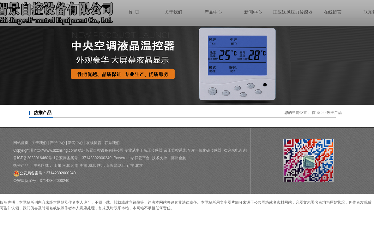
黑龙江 (119, 165)
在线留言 (93, 143)
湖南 (83, 165)
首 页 (316, 112)
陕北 (101, 165)
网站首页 (20, 143)
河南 (74, 165)
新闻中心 (75, 143)
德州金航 (178, 158)
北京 (139, 165)
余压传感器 (152, 150)
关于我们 (39, 143)
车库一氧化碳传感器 (204, 150)
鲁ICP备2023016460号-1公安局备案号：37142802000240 (62, 158)
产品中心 (57, 143)
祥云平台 (142, 158)
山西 (109, 165)
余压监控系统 (175, 150)
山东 (57, 165)
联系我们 (112, 143)
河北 (66, 165)
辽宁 (130, 165)
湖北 (92, 165)
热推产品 (20, 165)
